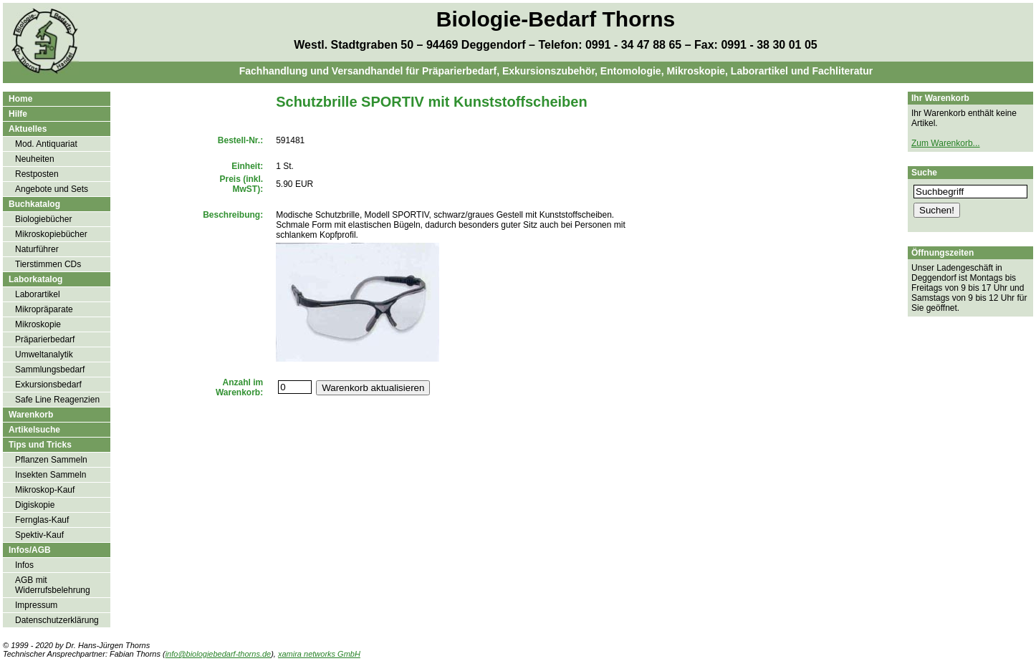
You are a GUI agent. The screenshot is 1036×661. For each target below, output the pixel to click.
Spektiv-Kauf (39, 535)
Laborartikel (37, 294)
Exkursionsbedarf (48, 385)
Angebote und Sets (51, 189)
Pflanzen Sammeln (51, 460)
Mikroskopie (38, 324)
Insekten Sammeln (50, 475)
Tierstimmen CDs (48, 264)
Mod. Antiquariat (46, 144)
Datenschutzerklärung (57, 620)
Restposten (37, 174)
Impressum (36, 605)
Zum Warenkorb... (945, 143)
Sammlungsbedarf (50, 370)
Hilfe (18, 114)
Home (20, 99)
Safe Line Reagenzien (57, 400)
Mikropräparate (44, 309)
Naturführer (37, 249)
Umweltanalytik (44, 354)
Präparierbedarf (45, 339)
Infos (24, 565)
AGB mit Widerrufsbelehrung (52, 585)
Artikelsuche (34, 430)
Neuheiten (34, 159)
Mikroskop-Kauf (45, 490)
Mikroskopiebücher (51, 234)
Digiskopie (34, 505)
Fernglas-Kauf (42, 520)
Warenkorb (31, 415)
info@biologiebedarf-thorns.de (219, 654)
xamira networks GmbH (319, 654)
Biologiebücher (43, 219)
